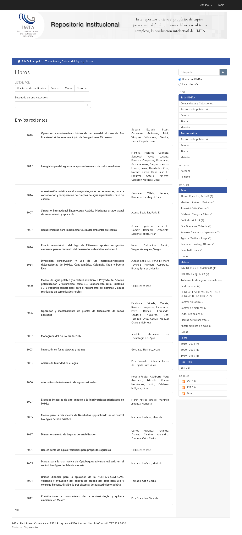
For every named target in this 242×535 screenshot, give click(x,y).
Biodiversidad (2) (190, 286)
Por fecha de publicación (31, 88)
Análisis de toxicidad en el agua (59, 363)
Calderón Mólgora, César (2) (197, 214)
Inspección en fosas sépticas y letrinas (63, 349)
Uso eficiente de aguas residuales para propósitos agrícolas (76, 450)
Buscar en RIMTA (190, 79)
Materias (82, 88)
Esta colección (189, 84)
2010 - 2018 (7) (190, 343)
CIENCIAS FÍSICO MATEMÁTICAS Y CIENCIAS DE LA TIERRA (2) (200, 294)
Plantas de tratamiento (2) (196, 320)
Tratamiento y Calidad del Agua (63, 61)
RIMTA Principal (31, 61)
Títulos (68, 88)
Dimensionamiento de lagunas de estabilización (68, 434)
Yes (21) (185, 367)
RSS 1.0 (188, 381)
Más (17, 509)
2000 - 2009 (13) (191, 349)
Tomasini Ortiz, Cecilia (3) (195, 208)
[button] (206, 5)
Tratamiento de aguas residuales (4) (202, 280)
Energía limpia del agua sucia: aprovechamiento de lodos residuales (80, 166)
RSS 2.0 (188, 387)
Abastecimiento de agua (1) (196, 326)
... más (184, 256)
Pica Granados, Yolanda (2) (196, 226)
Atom (187, 393)
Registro (185, 177)
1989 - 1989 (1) (190, 355)
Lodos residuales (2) (192, 314)
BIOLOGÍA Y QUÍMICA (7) (195, 274)
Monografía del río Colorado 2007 (61, 336)
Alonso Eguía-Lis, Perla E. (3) (197, 196)
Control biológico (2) (193, 302)
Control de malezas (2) (194, 308)
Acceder (185, 171)
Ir (87, 104)
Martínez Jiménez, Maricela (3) (198, 202)
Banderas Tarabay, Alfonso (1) (198, 244)
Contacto (17, 527)
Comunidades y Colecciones (197, 103)
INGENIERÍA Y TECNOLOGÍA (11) (199, 268)
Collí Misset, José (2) (192, 220)
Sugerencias (31, 527)
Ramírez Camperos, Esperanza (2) (200, 232)
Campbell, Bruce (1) (192, 250)
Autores (55, 88)
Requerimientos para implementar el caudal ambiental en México (79, 230)
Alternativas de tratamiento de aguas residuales (68, 382)
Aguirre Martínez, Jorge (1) (196, 238)
